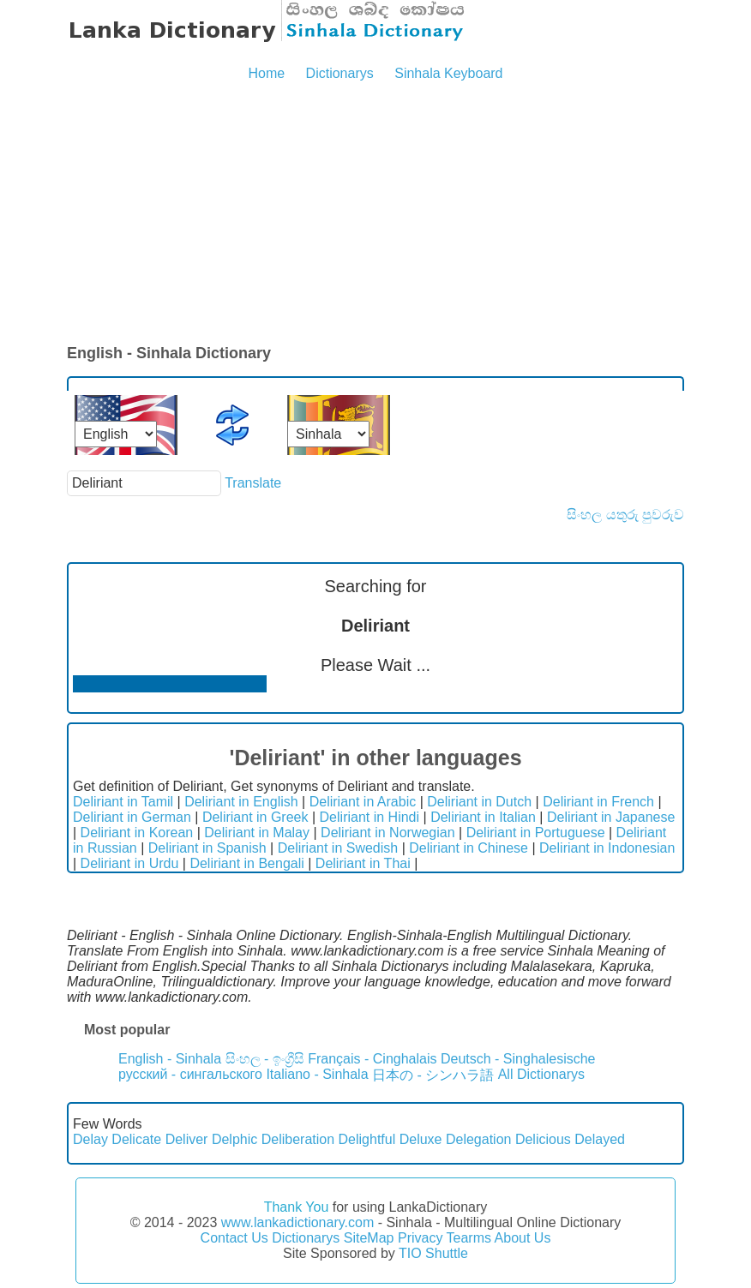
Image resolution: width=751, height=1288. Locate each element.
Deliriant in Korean (137, 832)
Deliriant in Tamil (123, 801)
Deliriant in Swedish (338, 848)
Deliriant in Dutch (479, 801)
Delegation (479, 1139)
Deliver (186, 1139)
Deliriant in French (598, 801)
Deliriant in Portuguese (535, 832)
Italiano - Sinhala (317, 1074)
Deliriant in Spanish (207, 848)
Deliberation (297, 1139)
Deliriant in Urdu (130, 863)
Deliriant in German (132, 817)
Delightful (367, 1139)
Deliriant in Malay (256, 832)
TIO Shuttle (433, 1253)
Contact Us (234, 1238)
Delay (90, 1139)
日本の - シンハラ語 (433, 1075)
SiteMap (369, 1238)
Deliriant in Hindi (370, 817)
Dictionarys (340, 73)
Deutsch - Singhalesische (518, 1058)
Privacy (420, 1238)
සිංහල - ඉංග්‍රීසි (264, 1058)
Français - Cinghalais (372, 1058)
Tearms (469, 1238)
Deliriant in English (241, 801)
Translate (253, 483)
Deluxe (421, 1139)
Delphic (234, 1139)
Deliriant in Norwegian (388, 832)
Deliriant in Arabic (363, 801)
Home (266, 73)
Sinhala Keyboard (448, 73)
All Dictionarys (541, 1074)
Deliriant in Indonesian (607, 848)
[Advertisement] (375, 214)
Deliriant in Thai (363, 863)
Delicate (136, 1139)
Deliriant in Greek (255, 817)
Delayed (599, 1139)
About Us (523, 1238)
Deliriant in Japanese (611, 817)
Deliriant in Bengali (246, 863)
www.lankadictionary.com (297, 1222)
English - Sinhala (169, 1058)
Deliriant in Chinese (468, 848)
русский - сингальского (190, 1074)
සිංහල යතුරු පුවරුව (625, 514)
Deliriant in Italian (483, 817)
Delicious (543, 1139)
